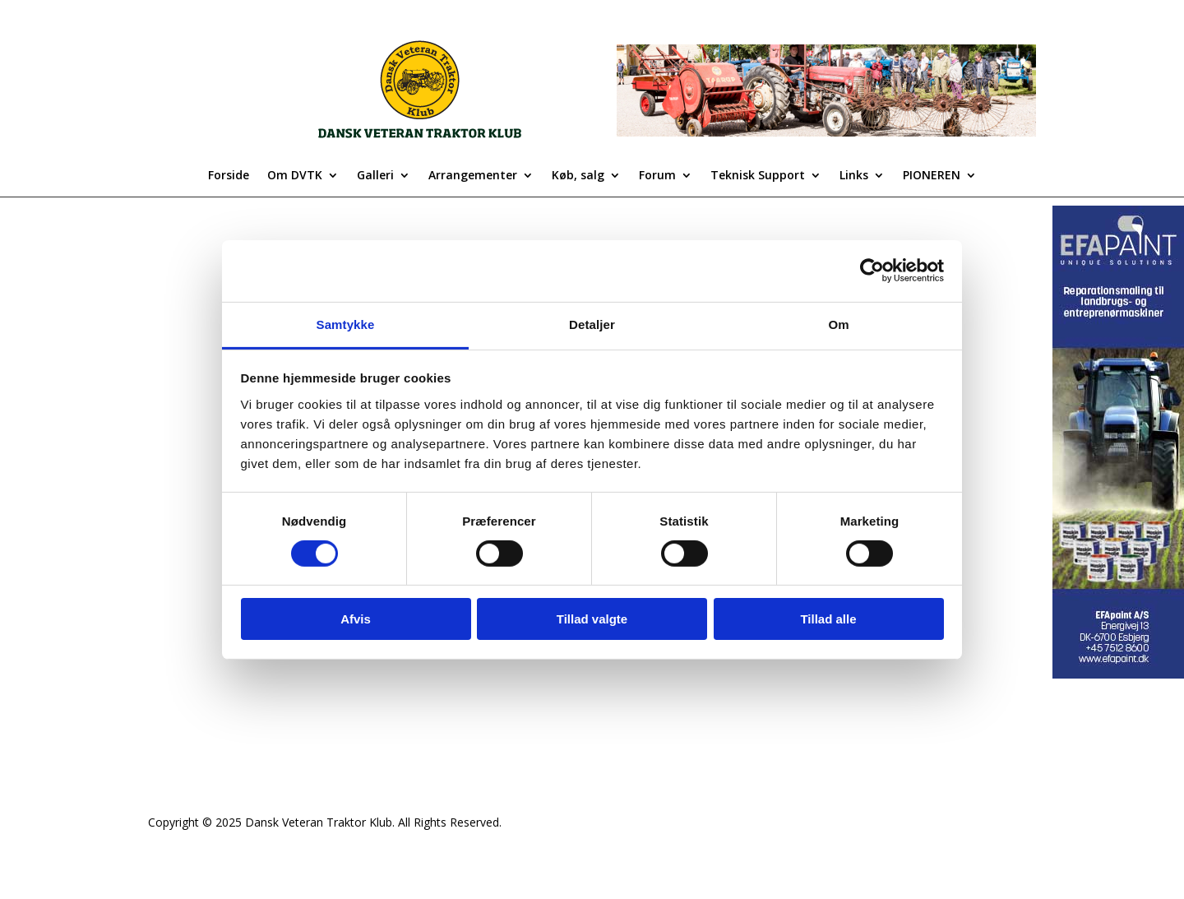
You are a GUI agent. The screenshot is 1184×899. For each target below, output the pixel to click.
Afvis (355, 619)
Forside (228, 176)
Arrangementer (472, 176)
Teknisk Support (757, 176)
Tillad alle (828, 619)
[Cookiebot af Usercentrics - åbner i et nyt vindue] (872, 270)
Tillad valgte (592, 619)
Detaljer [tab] (592, 324)
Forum (657, 176)
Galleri (375, 176)
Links (853, 176)
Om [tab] (838, 324)
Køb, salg (578, 176)
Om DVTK (294, 176)
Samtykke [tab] (346, 324)
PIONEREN (931, 176)
